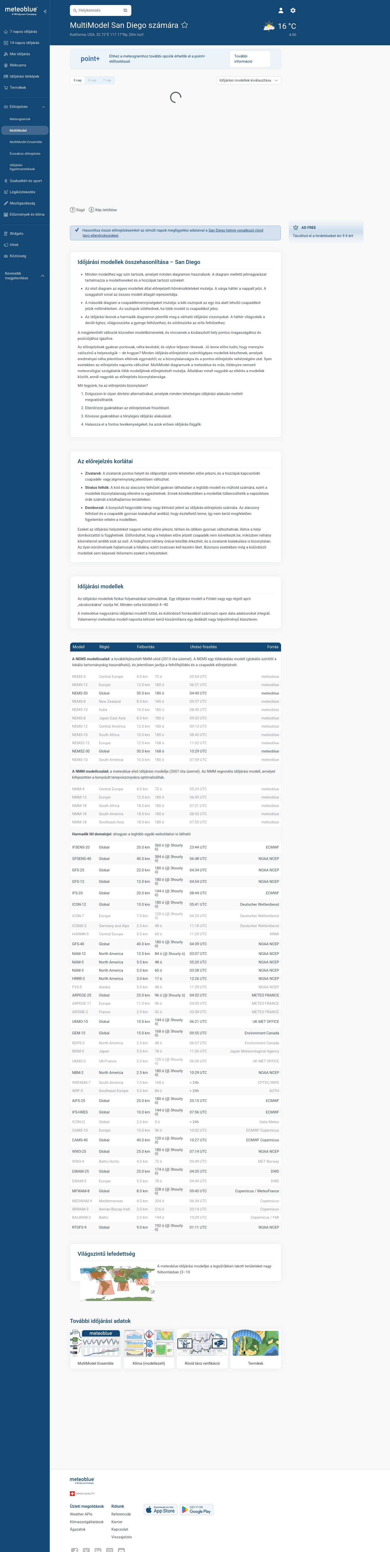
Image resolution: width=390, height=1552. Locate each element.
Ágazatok (81, 1532)
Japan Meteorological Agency (257, 1117)
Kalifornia (81, 34)
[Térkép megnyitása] (129, 10)
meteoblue (273, 677)
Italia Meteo (272, 1195)
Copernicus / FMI (268, 1305)
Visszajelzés (125, 1540)
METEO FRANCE (268, 1051)
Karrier (120, 1524)
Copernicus (272, 1283)
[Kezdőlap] (19, 11)
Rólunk (121, 1507)
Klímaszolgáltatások (90, 1524)
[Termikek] (259, 1437)
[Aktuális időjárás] (263, 28)
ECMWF (275, 885)
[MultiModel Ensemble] (98, 1437)
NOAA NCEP (272, 897)
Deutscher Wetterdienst (263, 943)
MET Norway (271, 1239)
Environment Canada (265, 1095)
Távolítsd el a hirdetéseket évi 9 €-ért (329, 231)
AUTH (277, 1161)
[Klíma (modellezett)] (152, 1437)
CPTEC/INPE (271, 1151)
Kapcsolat (123, 1532)
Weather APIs (84, 1515)
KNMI (277, 976)
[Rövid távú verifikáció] (205, 1437)
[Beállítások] (278, 10)
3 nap (81, 80)
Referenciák (124, 1515)
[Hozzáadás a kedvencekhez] (187, 24)
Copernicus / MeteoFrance (260, 1272)
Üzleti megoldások (90, 1507)
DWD (278, 1250)
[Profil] (266, 10)
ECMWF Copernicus (265, 1205)
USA (94, 34)
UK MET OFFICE (269, 1084)
